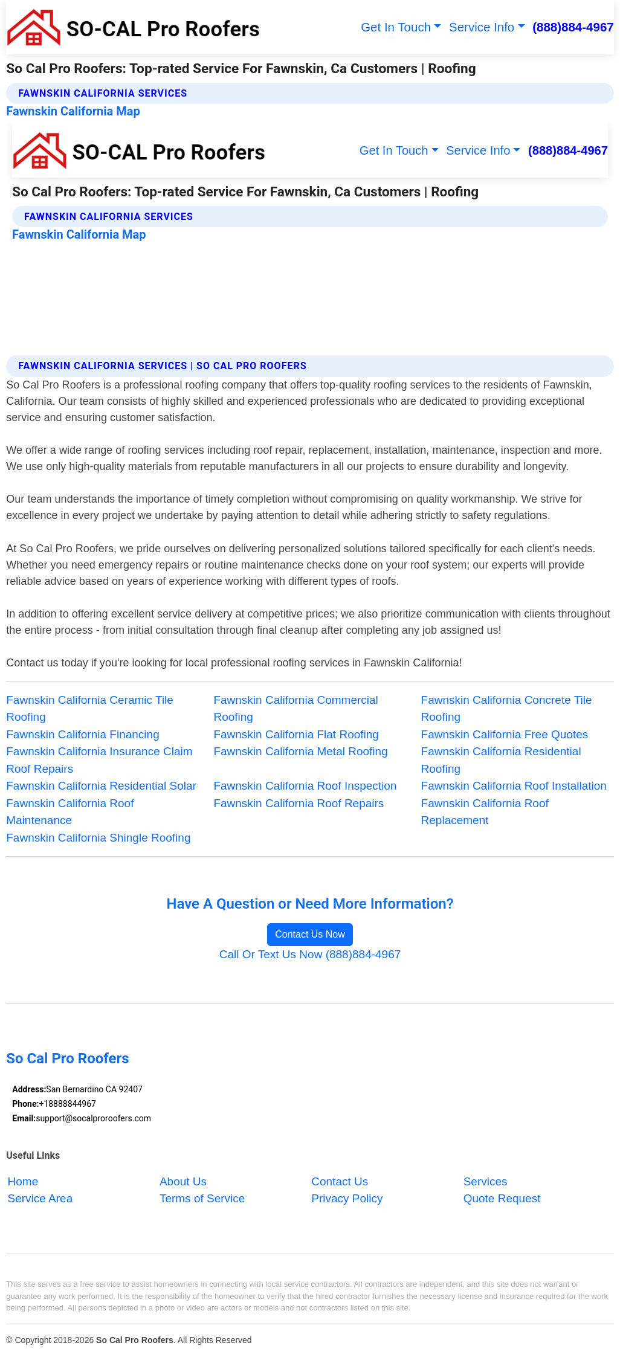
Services (485, 1181)
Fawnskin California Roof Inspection (304, 785)
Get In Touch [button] (396, 27)
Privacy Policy (347, 1199)
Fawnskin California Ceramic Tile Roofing (89, 709)
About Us (183, 1181)
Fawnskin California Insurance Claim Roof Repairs (99, 760)
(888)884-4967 (573, 27)
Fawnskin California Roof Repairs (298, 803)
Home (23, 1181)
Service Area (40, 1199)
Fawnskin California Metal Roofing (300, 751)
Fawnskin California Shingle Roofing (98, 837)
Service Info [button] (481, 27)
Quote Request (502, 1199)
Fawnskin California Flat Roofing (296, 734)
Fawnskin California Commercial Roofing (295, 709)
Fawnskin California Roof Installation (514, 785)
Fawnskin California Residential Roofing (501, 760)
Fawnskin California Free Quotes (505, 734)
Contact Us (339, 1181)
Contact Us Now (310, 934)
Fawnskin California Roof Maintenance (70, 812)
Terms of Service (202, 1199)
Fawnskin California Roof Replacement (485, 812)
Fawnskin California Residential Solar (101, 785)
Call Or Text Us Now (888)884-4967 (310, 954)
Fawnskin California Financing (82, 734)
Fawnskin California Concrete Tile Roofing (506, 709)
